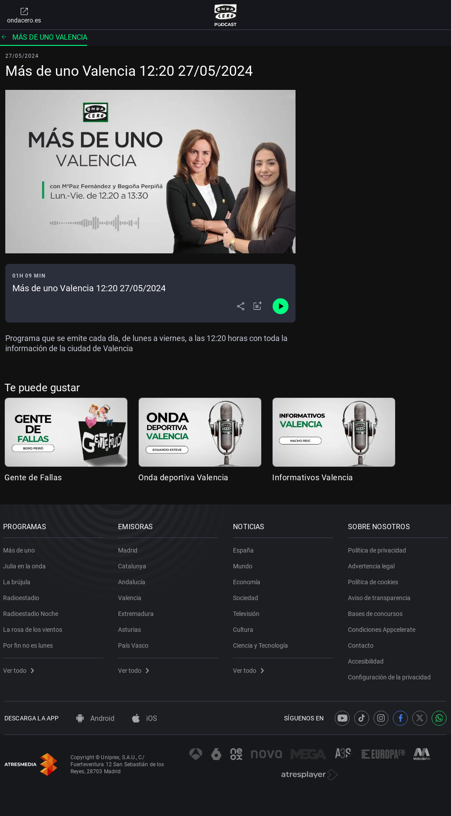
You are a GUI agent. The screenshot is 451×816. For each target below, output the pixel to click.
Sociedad (246, 596)
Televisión (247, 612)
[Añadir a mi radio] (258, 306)
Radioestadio (22, 596)
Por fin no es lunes (29, 643)
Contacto (362, 643)
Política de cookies (374, 580)
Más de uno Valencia (43, 37)
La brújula (18, 580)
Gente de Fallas (33, 477)
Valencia (131, 596)
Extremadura (137, 612)
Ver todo (19, 668)
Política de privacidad (378, 548)
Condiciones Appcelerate (383, 627)
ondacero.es (24, 15)
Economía (248, 580)
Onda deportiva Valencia (183, 477)
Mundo (244, 564)
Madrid (129, 548)
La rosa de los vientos (33, 627)
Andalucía (133, 580)
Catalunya (133, 564)
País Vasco (134, 643)
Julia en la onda (25, 564)
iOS (144, 718)
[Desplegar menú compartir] (241, 306)
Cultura (244, 627)
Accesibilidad (367, 659)
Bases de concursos (376, 612)
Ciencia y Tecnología (261, 643)
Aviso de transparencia (380, 596)
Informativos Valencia (312, 477)
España (244, 548)
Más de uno (20, 548)
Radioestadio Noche (31, 612)
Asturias (130, 627)
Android (95, 718)
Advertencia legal (372, 564)
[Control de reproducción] (280, 306)
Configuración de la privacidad (390, 675)
